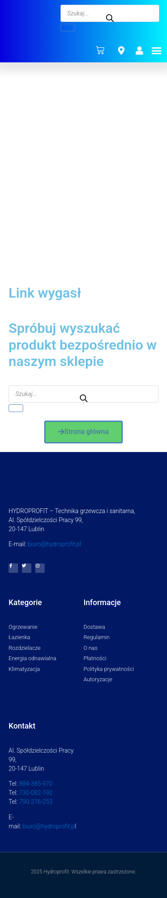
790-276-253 (35, 801)
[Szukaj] (68, 27)
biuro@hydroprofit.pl (55, 544)
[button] (157, 50)
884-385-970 (35, 783)
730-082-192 (35, 792)
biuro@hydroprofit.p (49, 826)
